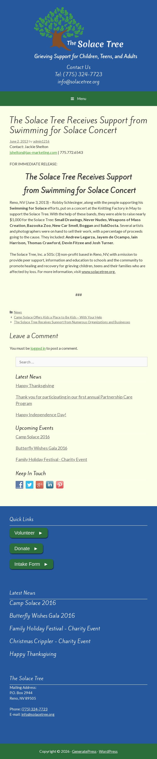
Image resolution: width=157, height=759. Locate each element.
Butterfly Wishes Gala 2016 (41, 448)
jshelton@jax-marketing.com (33, 152)
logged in (38, 348)
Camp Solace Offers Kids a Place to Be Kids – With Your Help (58, 317)
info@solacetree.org (78, 81)
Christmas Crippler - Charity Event (50, 641)
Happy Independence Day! (41, 414)
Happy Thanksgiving (35, 385)
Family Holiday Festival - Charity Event (51, 459)
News (18, 312)
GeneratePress (84, 751)
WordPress (108, 751)
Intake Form (27, 564)
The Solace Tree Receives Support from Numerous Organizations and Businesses (72, 322)
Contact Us (79, 67)
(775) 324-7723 (82, 74)
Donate (22, 548)
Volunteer (24, 532)
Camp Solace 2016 (33, 436)
